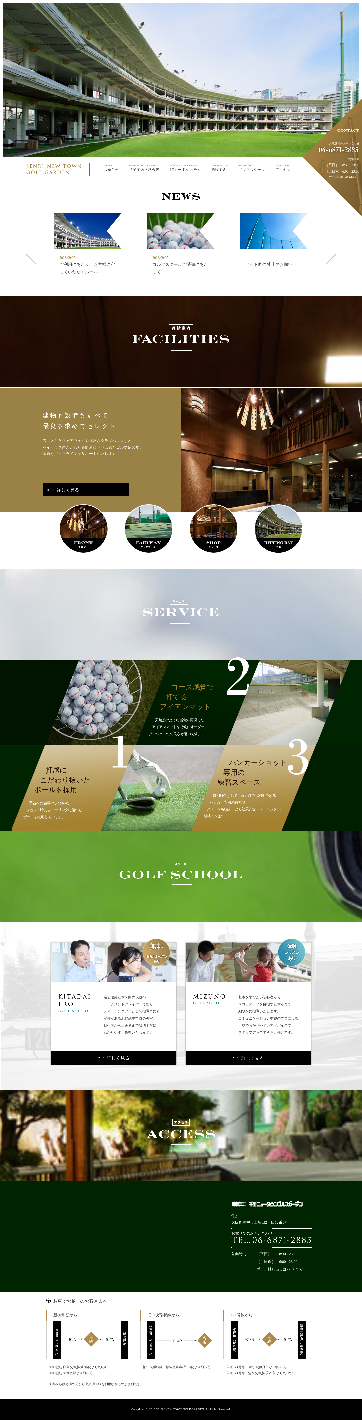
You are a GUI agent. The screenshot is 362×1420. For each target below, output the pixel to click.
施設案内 (219, 170)
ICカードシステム (185, 170)
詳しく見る (63, 489)
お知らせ (111, 170)
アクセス (283, 170)
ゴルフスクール (251, 170)
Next (331, 217)
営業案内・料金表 (144, 170)
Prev (29, 217)
